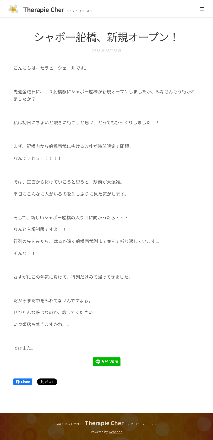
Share (23, 382)
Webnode (115, 431)
